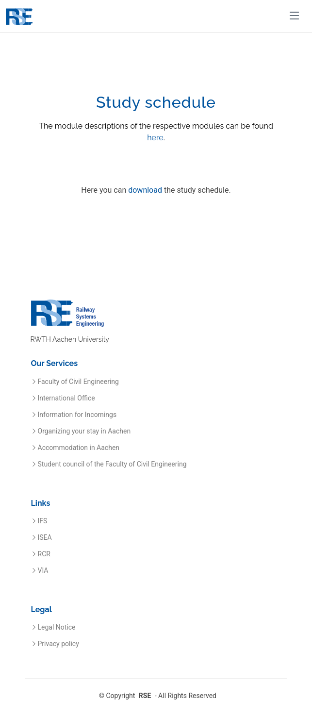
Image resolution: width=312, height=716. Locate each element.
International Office (66, 398)
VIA (43, 570)
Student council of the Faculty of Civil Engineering (112, 464)
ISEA (45, 537)
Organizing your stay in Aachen (84, 431)
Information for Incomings (77, 414)
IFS (43, 520)
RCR (44, 553)
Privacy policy (58, 643)
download (145, 190)
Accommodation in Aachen (79, 447)
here (155, 138)
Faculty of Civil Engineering (78, 381)
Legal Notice (57, 627)
